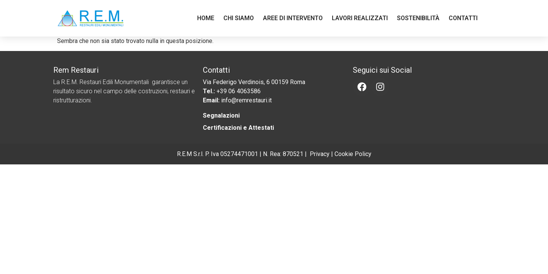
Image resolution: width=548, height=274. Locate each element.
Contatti (463, 18)
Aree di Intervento (293, 18)
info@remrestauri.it (246, 100)
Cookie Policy (353, 154)
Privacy (320, 154)
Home (205, 18)
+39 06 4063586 (239, 91)
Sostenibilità (418, 18)
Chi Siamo (238, 18)
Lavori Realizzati (360, 18)
